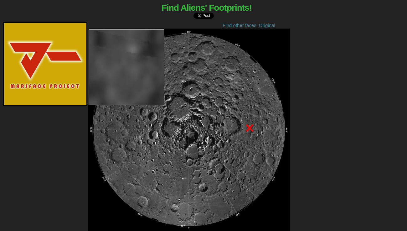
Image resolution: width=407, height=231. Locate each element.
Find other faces (239, 25)
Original (267, 25)
